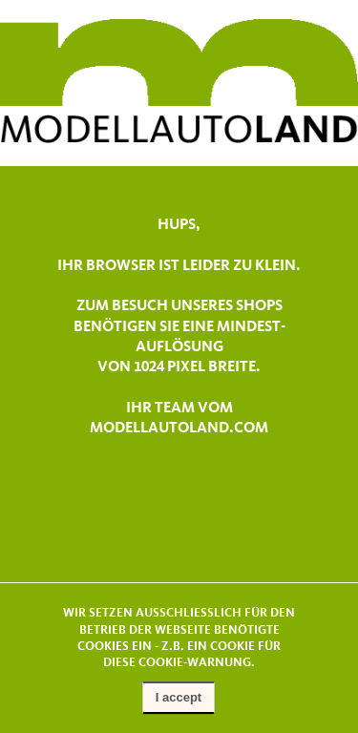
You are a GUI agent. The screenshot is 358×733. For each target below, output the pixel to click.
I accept (178, 697)
